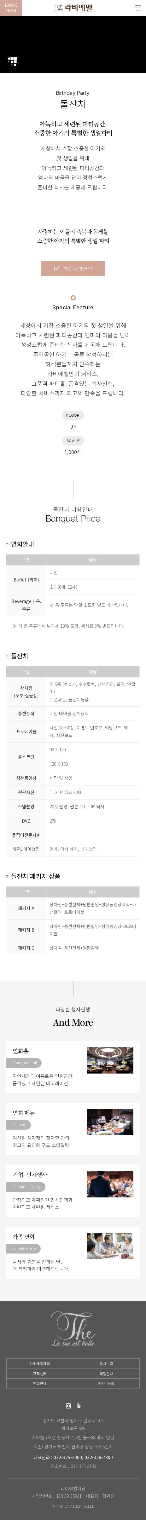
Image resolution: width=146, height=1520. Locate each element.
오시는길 (106, 1363)
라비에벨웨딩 (73, 8)
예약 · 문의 (106, 1383)
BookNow (11, 8)
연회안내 (40, 1383)
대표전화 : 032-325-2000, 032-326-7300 (73, 1457)
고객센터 (40, 1373)
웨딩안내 (106, 1373)
